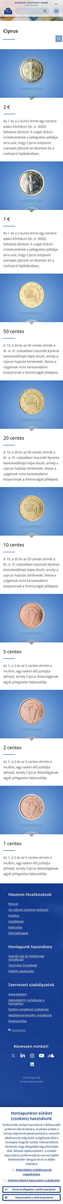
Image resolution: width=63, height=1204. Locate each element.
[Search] (29, 11)
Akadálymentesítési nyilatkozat (30, 1015)
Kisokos (13, 916)
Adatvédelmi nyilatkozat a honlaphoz (26, 1001)
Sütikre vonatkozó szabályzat (28, 1009)
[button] (56, 3)
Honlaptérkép (18, 1030)
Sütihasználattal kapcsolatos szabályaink (34, 1180)
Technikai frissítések (22, 965)
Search (45, 11)
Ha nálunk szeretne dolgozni (28, 910)
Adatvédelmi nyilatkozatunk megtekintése (34, 1172)
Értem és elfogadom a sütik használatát (34, 1189)
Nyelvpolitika (17, 1021)
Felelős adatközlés (21, 971)
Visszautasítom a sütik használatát (34, 1197)
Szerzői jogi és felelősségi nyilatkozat (26, 957)
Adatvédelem (17, 994)
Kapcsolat (15, 927)
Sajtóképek (16, 921)
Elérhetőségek (18, 933)
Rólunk (13, 904)
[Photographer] (41, 195)
